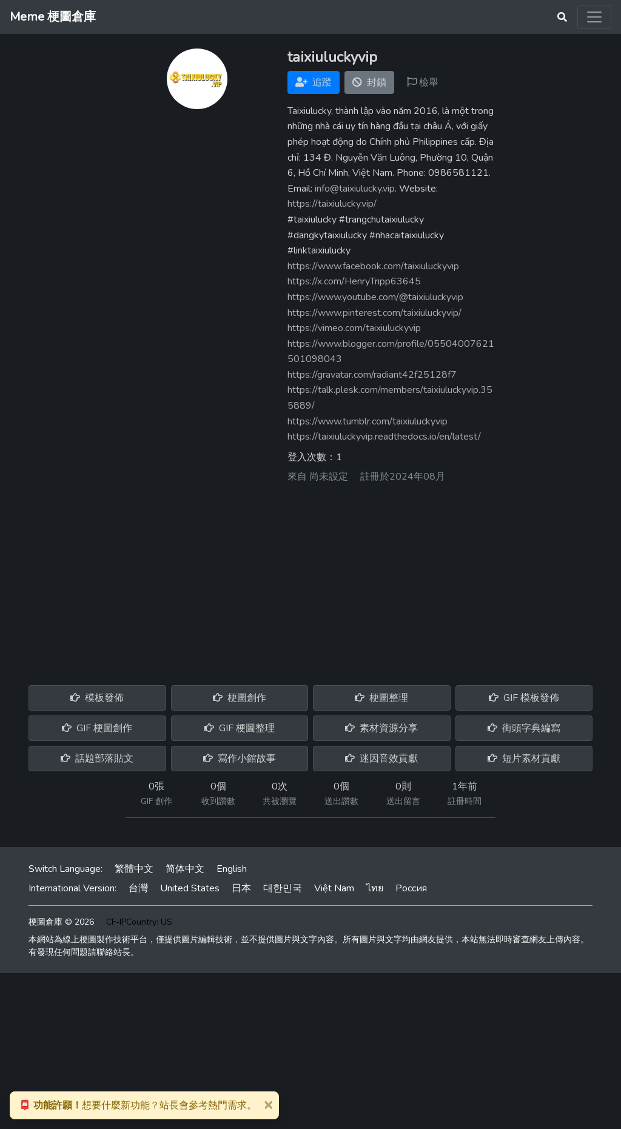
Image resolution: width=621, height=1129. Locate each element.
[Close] (268, 1104)
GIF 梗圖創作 (97, 728)
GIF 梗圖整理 (239, 728)
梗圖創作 (239, 698)
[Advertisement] (310, 580)
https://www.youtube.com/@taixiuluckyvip (375, 297)
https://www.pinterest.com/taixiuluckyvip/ (374, 313)
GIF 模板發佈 (524, 698)
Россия (411, 888)
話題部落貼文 (97, 758)
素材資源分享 (381, 728)
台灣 (138, 888)
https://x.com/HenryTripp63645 (354, 281)
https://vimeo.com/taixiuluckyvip (354, 328)
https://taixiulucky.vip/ (332, 203)
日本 (241, 888)
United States (190, 888)
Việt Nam (334, 888)
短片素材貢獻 (524, 758)
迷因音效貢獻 (381, 758)
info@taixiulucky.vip (355, 188)
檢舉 (422, 82)
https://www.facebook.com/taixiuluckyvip (373, 266)
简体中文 (185, 869)
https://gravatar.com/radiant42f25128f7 (372, 374)
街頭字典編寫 (524, 728)
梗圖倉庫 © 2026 (61, 922)
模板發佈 (97, 698)
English (232, 869)
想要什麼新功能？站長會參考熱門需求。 (138, 1105)
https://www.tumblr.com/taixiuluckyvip (367, 421)
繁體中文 (134, 869)
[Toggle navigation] (594, 17)
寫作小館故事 (239, 758)
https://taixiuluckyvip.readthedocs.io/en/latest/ (384, 436)
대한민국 (282, 888)
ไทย (374, 888)
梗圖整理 (381, 698)
